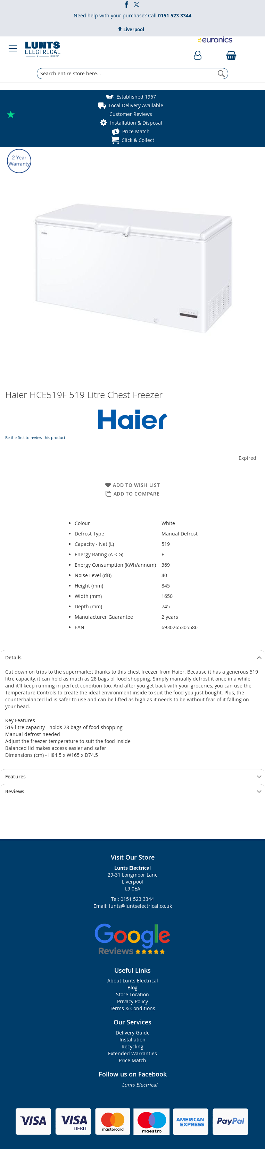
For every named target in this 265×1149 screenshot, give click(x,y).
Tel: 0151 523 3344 (132, 899)
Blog (132, 987)
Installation (132, 1039)
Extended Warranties (132, 1053)
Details (13, 657)
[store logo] (43, 48)
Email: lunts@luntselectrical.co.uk (132, 906)
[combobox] (132, 73)
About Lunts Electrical (132, 980)
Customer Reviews (130, 114)
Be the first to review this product (35, 437)
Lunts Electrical (139, 1084)
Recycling (132, 1046)
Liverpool (133, 29)
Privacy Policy (132, 1001)
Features (15, 776)
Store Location (132, 994)
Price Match (136, 131)
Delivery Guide (133, 1032)
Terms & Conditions (132, 1008)
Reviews (14, 791)
